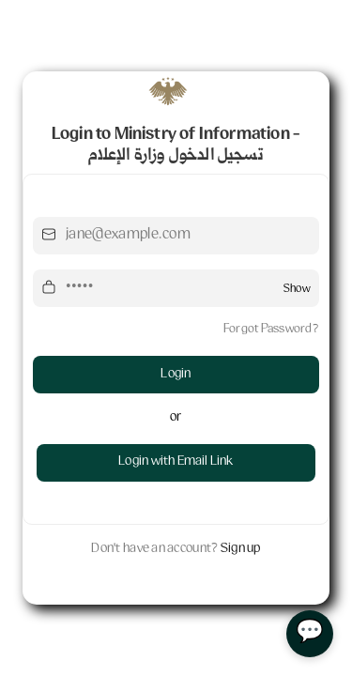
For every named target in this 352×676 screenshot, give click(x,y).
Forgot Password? (271, 329)
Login (176, 374)
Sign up (241, 549)
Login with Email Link (175, 462)
